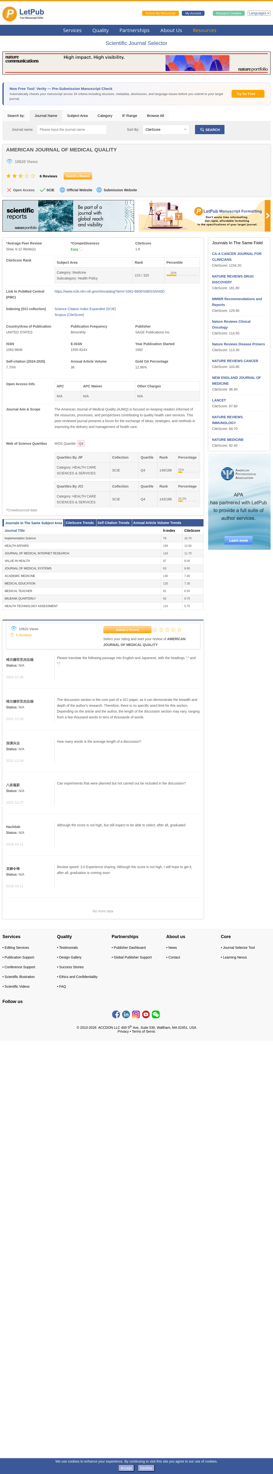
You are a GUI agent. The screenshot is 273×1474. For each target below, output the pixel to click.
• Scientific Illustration (18, 977)
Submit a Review (127, 630)
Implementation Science (20, 538)
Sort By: (133, 129)
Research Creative (229, 13)
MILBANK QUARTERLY (20, 598)
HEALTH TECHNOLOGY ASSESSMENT (31, 606)
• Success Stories (70, 967)
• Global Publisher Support (132, 957)
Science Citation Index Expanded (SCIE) (85, 309)
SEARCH (210, 130)
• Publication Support (18, 957)
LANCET (219, 400)
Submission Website (120, 190)
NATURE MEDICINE (228, 440)
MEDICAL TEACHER (18, 591)
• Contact (173, 957)
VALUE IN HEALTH (17, 561)
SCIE (50, 190)
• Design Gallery (69, 957)
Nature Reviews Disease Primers (238, 344)
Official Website (79, 190)
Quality (100, 30)
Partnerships (134, 30)
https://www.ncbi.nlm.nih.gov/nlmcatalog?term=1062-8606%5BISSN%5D (110, 291)
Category (105, 115)
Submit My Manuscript (161, 13)
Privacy (123, 1031)
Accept (126, 1468)
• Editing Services (15, 948)
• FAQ (61, 986)
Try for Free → (248, 94)
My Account (193, 13)
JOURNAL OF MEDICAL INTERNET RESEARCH (37, 553)
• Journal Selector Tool (238, 948)
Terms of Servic (143, 1031)
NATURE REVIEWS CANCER (235, 361)
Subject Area (77, 115)
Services (72, 30)
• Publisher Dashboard (129, 948)
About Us (171, 30)
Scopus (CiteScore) (69, 315)
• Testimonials (67, 948)
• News (171, 948)
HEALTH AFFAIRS (17, 546)
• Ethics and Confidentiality (77, 977)
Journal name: (22, 129)
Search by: (16, 115)
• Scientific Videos (15, 986)
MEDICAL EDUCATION (20, 583)
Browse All (155, 115)
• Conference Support (18, 967)
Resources (204, 30)
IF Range (129, 115)
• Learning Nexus (234, 957)
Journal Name (46, 115)
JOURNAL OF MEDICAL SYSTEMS (28, 568)
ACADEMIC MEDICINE (20, 576)
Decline (146, 1468)
